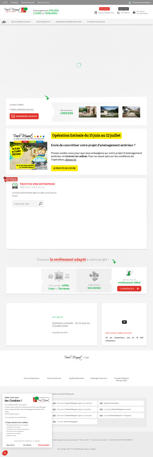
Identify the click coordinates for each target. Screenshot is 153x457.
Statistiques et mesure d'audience (18, 429)
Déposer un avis (43, 2)
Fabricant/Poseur (54, 371)
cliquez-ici (70, 159)
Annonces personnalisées (15, 431)
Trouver (67, 421)
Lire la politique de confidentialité (15, 417)
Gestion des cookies (99, 440)
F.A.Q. (5, 2)
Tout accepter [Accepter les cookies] (44, 445)
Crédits (55, 440)
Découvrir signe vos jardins (74, 409)
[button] (5, 453)
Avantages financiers (99, 371)
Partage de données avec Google (17, 425)
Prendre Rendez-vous (104, 11)
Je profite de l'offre (64, 168)
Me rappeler (123, 11)
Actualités (14, 2)
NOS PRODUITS (43, 22)
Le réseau (117, 409)
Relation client (11, 435)
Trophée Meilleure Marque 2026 (121, 372)
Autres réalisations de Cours (22, 109)
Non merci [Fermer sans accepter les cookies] (10, 445)
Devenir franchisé (27, 2)
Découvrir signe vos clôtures (74, 403)
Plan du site (84, 440)
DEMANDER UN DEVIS (24, 116)
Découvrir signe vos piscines (74, 415)
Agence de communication (68, 440)
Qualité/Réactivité (76, 371)
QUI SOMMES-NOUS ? (21, 22)
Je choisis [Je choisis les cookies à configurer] (27, 445)
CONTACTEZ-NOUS (96, 22)
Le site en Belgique (117, 415)
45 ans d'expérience (31, 371)
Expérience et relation (14, 433)
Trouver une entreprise (139, 2)
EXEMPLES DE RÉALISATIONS (69, 22)
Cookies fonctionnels (13, 427)
